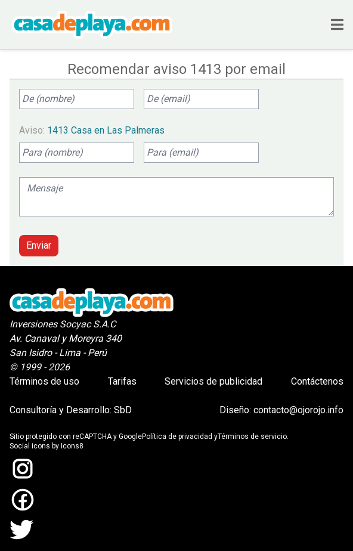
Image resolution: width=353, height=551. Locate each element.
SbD (123, 410)
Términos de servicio (252, 436)
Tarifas (122, 381)
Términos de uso (44, 381)
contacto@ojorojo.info (298, 410)
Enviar (38, 245)
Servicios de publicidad (213, 381)
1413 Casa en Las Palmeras (106, 130)
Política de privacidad (177, 436)
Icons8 (72, 446)
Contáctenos (317, 381)
